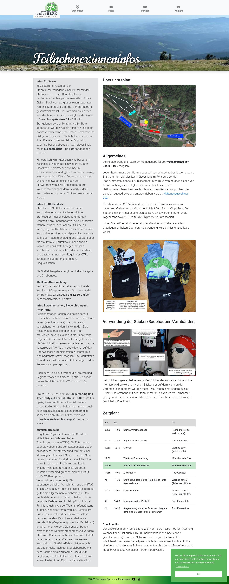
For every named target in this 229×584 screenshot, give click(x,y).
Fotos (111, 9)
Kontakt (179, 9)
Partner (145, 9)
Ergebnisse (77, 9)
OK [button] (198, 574)
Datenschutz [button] (182, 566)
